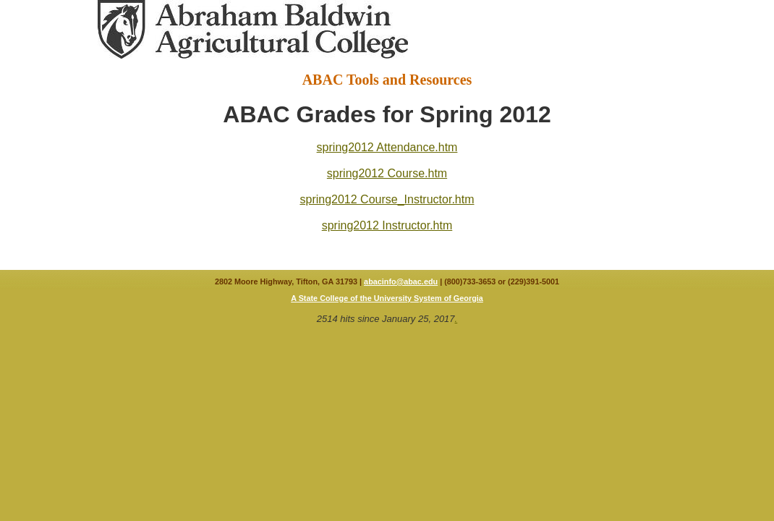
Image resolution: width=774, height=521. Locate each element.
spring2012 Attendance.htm (387, 147)
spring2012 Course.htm (387, 173)
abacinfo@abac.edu (401, 281)
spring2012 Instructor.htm (387, 225)
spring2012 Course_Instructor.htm (386, 199)
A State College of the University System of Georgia (387, 298)
